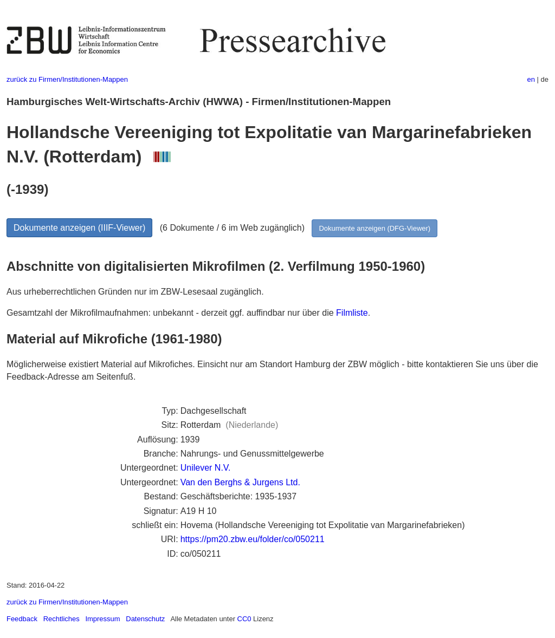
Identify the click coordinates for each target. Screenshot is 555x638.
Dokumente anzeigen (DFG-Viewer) (374, 228)
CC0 (244, 619)
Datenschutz (145, 619)
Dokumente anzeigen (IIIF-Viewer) (79, 227)
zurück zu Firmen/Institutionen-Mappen (67, 79)
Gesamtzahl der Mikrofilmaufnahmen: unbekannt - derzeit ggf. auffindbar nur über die (171, 312)
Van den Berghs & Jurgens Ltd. (240, 482)
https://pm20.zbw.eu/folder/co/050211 (252, 539)
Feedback (22, 619)
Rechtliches (61, 619)
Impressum (102, 619)
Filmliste (352, 312)
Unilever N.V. (205, 467)
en (531, 79)
